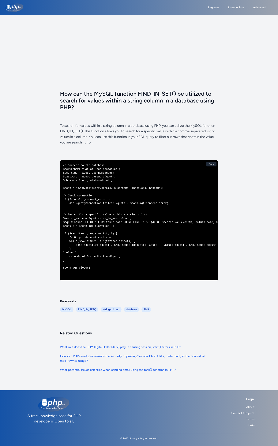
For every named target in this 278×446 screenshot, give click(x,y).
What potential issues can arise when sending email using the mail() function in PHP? (118, 370)
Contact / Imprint (242, 413)
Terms (250, 419)
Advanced (259, 7)
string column (111, 309)
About (250, 407)
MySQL (66, 309)
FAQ (251, 425)
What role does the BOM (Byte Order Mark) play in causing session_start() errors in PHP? (120, 347)
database (131, 309)
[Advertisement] (139, 43)
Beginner (213, 7)
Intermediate (236, 7)
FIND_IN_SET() (87, 309)
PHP (146, 309)
